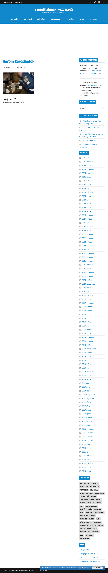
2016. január (86, 471)
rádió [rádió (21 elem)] (98, 519)
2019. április (86, 326)
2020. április (86, 291)
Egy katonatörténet (89, 140)
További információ (84, 567)
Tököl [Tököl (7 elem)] (95, 528)
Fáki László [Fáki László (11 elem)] (89, 493)
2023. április (86, 223)
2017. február (87, 421)
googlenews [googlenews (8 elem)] (99, 493)
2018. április (86, 368)
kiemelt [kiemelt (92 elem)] (82, 503)
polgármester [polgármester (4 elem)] (84, 516)
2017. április (86, 414)
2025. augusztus (88, 173)
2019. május (86, 322)
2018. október (87, 345)
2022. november (88, 238)
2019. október (87, 307)
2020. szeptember (89, 284)
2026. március (87, 162)
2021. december (88, 253)
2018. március (87, 372)
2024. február (87, 207)
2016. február (87, 467)
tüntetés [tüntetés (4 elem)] (83, 532)
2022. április (86, 249)
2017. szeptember (88, 394)
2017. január (86, 425)
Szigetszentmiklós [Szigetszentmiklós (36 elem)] (96, 525)
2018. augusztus (88, 352)
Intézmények (41, 19)
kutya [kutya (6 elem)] (81, 506)
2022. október (87, 242)
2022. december (88, 234)
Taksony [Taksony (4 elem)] (82, 528)
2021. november (88, 257)
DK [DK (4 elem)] (87, 487)
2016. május (86, 456)
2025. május (86, 184)
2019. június (86, 318)
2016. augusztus (88, 444)
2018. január (86, 379)
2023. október (87, 219)
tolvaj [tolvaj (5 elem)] (89, 528)
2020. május (86, 288)
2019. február (87, 330)
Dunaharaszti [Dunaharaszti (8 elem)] (94, 487)
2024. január (86, 211)
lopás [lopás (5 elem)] (90, 509)
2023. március (87, 226)
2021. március (87, 265)
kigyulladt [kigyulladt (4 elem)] (90, 503)
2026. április (86, 158)
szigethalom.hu (95, 85)
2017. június (86, 406)
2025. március (87, 192)
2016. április (86, 459)
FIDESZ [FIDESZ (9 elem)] (82, 493)
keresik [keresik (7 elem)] (98, 500)
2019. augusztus (88, 310)
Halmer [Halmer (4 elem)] (93, 496)
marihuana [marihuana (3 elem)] (97, 509)
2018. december (88, 337)
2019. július (86, 314)
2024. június (86, 200)
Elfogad (97, 567)
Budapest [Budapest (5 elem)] (95, 484)
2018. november (88, 341)
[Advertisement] (54, 39)
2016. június (86, 452)
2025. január (86, 196)
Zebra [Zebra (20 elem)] (81, 535)
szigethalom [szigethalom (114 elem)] (84, 525)
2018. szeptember (89, 349)
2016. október (87, 437)
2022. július (86, 246)
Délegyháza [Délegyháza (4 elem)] (94, 490)
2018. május (86, 364)
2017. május (86, 410)
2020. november (88, 276)
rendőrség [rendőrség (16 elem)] (83, 519)
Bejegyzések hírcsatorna (90, 553)
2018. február (87, 375)
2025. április (86, 188)
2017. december (88, 383)
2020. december (88, 272)
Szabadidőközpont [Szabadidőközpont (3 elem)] (86, 522)
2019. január (86, 333)
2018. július (86, 356)
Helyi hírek (15, 19)
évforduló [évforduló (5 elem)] (89, 535)
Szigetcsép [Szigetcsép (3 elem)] (97, 522)
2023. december (88, 215)
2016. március (87, 463)
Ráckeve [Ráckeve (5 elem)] (91, 519)
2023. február (87, 230)
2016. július (86, 448)
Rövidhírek (55, 19)
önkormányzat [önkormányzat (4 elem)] (84, 538)
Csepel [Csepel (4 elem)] (82, 487)
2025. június (86, 181)
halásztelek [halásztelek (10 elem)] (84, 500)
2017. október (87, 391)
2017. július (86, 402)
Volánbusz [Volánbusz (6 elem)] (95, 532)
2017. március (87, 417)
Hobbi (82, 19)
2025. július (86, 177)
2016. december (88, 429)
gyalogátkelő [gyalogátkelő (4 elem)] (84, 496)
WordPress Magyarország (90, 561)
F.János (19, 68)
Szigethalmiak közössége (53, 9)
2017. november (88, 387)
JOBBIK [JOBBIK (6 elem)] (92, 500)
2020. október (87, 280)
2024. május (86, 203)
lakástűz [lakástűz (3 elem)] (83, 509)
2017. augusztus (88, 398)
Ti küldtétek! (70, 19)
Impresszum (18, 2)
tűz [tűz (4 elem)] (89, 532)
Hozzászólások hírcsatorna (91, 557)
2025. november (88, 169)
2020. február (87, 299)
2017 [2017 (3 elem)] (81, 484)
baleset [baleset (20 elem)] (87, 484)
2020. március (87, 295)
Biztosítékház (8, 2)
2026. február (87, 165)
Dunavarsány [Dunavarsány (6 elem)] (84, 490)
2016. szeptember (89, 440)
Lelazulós (93, 19)
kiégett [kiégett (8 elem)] (98, 503)
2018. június (86, 360)
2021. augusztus (88, 261)
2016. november (88, 433)
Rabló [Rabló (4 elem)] (93, 516)
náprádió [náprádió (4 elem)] (88, 512)
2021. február (87, 268)
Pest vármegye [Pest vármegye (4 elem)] (99, 512)
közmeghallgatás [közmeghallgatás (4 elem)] (91, 506)
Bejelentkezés (86, 550)
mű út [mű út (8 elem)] (81, 512)
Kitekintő (28, 19)
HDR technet (29, 570)
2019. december (88, 303)
